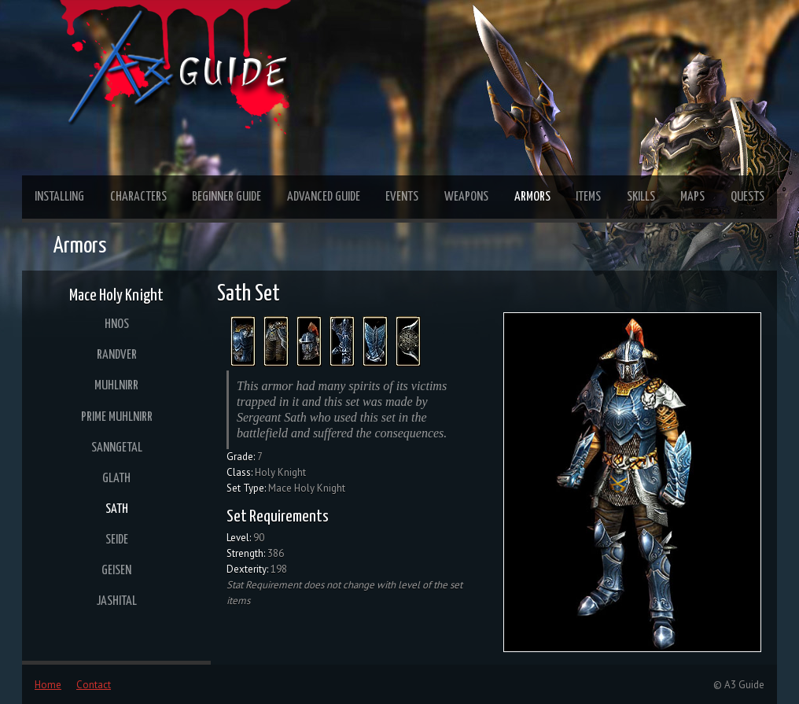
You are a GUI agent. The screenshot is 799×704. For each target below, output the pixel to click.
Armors (532, 197)
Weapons (466, 197)
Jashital (117, 601)
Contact (93, 684)
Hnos (117, 324)
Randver (117, 355)
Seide (116, 540)
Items (588, 197)
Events (401, 197)
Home (48, 684)
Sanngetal (116, 448)
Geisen (116, 570)
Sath (116, 509)
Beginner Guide (226, 197)
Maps (692, 197)
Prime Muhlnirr (117, 417)
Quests (747, 197)
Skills (641, 197)
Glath (116, 478)
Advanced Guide (323, 197)
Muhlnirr (116, 386)
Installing (59, 197)
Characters (138, 197)
